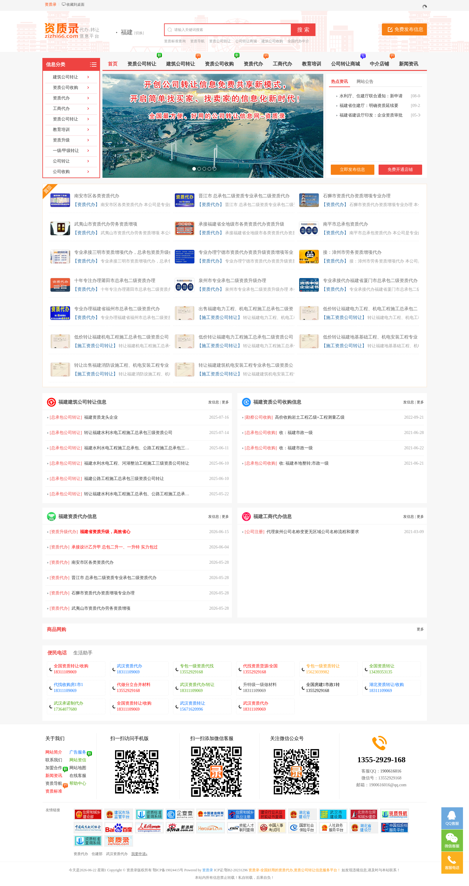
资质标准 (53, 791)
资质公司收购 (65, 87)
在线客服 (77, 775)
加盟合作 (53, 768)
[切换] (139, 33)
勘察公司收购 (258, 417)
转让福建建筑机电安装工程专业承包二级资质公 (246, 365)
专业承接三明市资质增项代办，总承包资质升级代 (123, 252)
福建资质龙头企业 (101, 417)
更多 (225, 402)
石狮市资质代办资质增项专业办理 (357, 195)
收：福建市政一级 (296, 432)
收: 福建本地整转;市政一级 (304, 463)
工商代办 (61, 108)
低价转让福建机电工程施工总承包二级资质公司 (121, 337)
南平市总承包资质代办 (345, 224)
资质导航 (197, 41)
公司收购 (61, 171)
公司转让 (61, 161)
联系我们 (53, 760)
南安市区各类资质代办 (96, 195)
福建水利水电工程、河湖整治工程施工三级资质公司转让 (136, 463)
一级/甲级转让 (66, 150)
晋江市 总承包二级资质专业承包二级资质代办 (244, 195)
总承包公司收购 (261, 432)
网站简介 (53, 752)
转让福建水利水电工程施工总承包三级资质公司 (128, 432)
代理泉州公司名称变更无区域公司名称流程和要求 (312, 531)
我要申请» (139, 854)
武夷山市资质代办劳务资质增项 (105, 224)
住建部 (97, 854)
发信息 (213, 402)
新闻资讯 (53, 775)
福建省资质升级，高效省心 (105, 531)
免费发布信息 (408, 29)
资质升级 (61, 140)
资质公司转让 (220, 41)
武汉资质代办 (117, 854)
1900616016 (390, 771)
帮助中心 (77, 783)
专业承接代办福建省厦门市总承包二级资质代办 (370, 280)
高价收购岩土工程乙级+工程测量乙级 (310, 417)
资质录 (207, 870)
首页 (112, 63)
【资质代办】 (86, 204)
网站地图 (77, 768)
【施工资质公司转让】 (219, 317)
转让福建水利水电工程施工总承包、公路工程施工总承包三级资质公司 (149, 494)
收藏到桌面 (75, 4)
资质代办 (61, 98)
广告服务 (77, 752)
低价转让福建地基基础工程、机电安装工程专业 (370, 337)
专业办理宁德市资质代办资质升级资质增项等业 (246, 252)
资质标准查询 (175, 41)
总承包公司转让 (66, 417)
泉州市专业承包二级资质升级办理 (232, 280)
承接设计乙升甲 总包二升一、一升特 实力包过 (115, 547)
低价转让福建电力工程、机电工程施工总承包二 (370, 308)
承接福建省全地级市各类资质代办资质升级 (241, 224)
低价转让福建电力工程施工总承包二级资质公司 (246, 337)
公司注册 (254, 531)
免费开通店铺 (400, 169)
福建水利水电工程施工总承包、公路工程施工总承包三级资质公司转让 (149, 448)
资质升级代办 (63, 531)
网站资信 (77, 760)
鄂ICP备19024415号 (168, 870)
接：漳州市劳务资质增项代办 (352, 252)
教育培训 (61, 129)
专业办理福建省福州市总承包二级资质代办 (117, 308)
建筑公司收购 (272, 41)
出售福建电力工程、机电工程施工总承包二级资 (246, 308)
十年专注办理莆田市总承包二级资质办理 (114, 280)
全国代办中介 (298, 41)
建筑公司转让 (65, 77)
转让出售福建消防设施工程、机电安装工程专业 (121, 365)
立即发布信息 (352, 169)
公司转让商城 (246, 41)
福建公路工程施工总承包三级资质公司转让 (124, 478)
